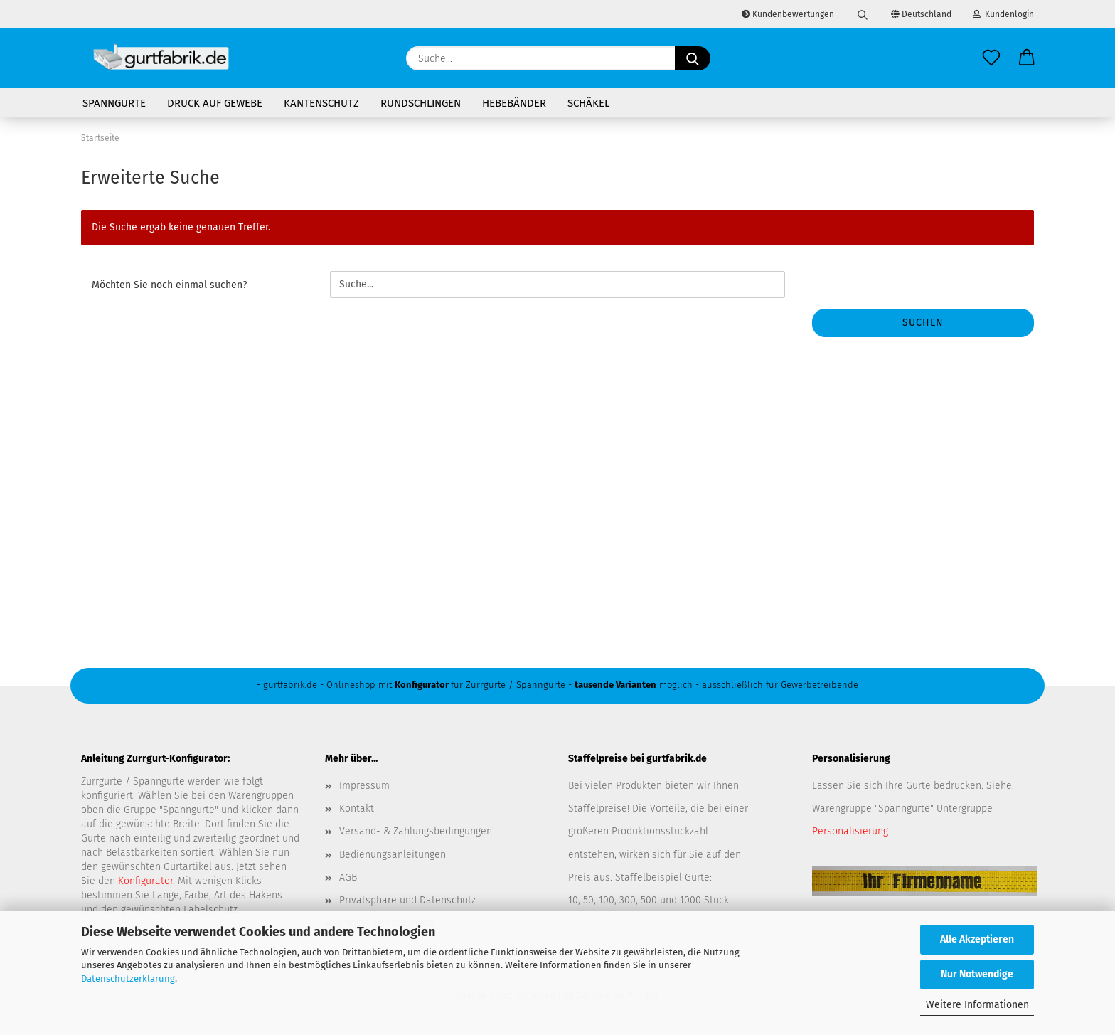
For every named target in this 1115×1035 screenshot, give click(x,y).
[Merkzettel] (991, 58)
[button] (1027, 58)
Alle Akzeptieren (977, 939)
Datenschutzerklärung (128, 978)
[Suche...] (692, 58)
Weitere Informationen (977, 1005)
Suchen (923, 323)
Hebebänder (514, 103)
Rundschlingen (420, 103)
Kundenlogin (1003, 14)
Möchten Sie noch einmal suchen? (169, 285)
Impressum (364, 786)
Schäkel (588, 103)
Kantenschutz (321, 103)
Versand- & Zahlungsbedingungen (415, 831)
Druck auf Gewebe (214, 103)
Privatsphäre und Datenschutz (407, 900)
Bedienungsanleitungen (392, 855)
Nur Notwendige (977, 974)
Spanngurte (114, 103)
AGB (348, 877)
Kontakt (356, 808)
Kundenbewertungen (788, 14)
